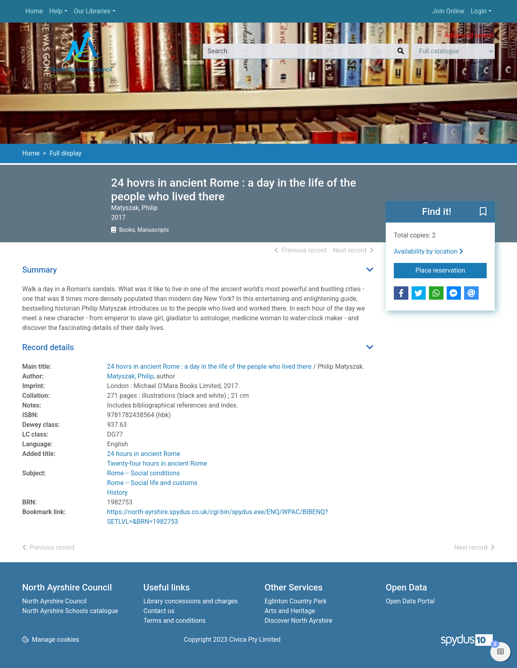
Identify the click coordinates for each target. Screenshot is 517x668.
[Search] (401, 51)
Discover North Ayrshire (298, 620)
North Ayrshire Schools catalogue (70, 611)
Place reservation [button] (451, 269)
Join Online (448, 11)
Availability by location (428, 251)
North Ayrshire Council (54, 601)
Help (56, 11)
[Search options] (453, 51)
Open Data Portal (410, 601)
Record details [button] (48, 347)
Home (34, 11)
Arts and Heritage (290, 611)
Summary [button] (39, 270)
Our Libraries (92, 11)
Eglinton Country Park (295, 601)
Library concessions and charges (190, 601)
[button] (483, 212)
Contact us (158, 611)
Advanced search (469, 35)
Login (478, 11)
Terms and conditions (174, 620)
